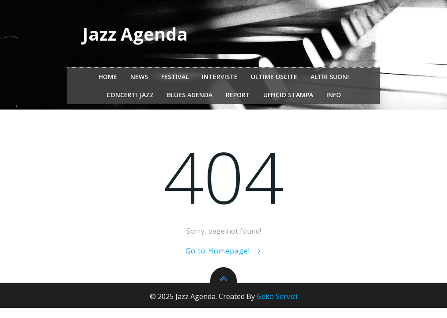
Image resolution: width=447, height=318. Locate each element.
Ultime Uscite (274, 76)
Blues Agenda (189, 95)
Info (333, 95)
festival (175, 76)
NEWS (139, 76)
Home (107, 76)
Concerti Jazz (130, 95)
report (238, 95)
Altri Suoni (330, 76)
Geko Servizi (277, 296)
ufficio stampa (288, 95)
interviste (220, 76)
